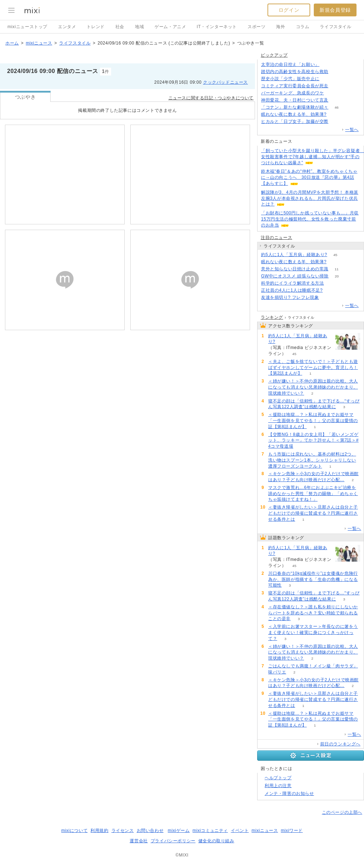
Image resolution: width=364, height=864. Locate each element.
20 (337, 276)
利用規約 (99, 830)
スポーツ (256, 26)
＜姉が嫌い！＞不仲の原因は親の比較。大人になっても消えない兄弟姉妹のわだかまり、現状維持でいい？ (313, 387)
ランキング (272, 317)
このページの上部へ (342, 812)
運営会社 (138, 840)
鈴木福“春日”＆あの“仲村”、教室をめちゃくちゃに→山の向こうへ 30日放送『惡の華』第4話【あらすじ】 (309, 177)
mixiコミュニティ (210, 830)
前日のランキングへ (340, 743)
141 (335, 114)
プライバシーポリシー (173, 840)
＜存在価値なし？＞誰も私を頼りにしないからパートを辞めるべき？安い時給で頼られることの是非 (313, 612)
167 (328, 65)
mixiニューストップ (27, 26)
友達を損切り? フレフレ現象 (290, 297)
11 (336, 269)
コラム (303, 26)
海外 (280, 26)
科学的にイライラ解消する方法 (292, 283)
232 (332, 93)
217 (327, 298)
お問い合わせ (150, 830)
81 (336, 72)
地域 (139, 26)
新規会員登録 (335, 10)
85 (331, 290)
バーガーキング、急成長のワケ (292, 92)
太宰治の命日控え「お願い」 (290, 64)
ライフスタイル (335, 26)
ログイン (289, 10)
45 (335, 255)
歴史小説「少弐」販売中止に (290, 78)
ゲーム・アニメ (170, 26)
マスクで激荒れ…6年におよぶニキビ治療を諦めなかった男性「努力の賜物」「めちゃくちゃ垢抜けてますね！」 (313, 493)
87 (336, 86)
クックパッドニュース (225, 82)
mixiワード (292, 830)
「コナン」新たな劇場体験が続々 (294, 107)
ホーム (12, 43)
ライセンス (122, 830)
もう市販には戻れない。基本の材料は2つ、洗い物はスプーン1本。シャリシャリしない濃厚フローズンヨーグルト (312, 460)
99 (327, 79)
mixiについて (74, 830)
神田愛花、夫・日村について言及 (294, 100)
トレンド (95, 26)
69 (332, 283)
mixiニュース (39, 43)
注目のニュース (276, 237)
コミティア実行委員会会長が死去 (294, 85)
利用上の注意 (278, 785)
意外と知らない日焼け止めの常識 (294, 268)
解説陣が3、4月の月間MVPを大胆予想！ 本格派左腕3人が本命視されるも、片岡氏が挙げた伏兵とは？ (309, 198)
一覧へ (352, 129)
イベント (240, 830)
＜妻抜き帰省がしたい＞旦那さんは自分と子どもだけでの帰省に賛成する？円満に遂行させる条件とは (313, 513)
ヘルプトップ (278, 777)
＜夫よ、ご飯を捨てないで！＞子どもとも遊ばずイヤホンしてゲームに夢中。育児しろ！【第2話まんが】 (313, 367)
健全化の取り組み (216, 840)
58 (336, 122)
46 (336, 107)
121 (337, 100)
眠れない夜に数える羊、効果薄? (294, 114)
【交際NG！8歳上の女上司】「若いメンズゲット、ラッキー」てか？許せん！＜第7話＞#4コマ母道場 (313, 440)
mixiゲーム (179, 830)
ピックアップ (274, 55)
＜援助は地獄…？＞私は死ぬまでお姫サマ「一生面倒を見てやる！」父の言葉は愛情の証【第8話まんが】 (313, 420)
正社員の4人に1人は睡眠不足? (292, 290)
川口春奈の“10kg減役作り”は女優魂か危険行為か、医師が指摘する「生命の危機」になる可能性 (313, 579)
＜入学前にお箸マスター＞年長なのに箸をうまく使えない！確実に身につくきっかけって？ (313, 632)
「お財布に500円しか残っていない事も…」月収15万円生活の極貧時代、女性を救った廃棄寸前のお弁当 (310, 219)
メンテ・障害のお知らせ (289, 793)
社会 (119, 26)
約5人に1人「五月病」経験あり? (294, 254)
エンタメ (67, 26)
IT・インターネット (217, 26)
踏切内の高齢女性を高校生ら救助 (294, 71)
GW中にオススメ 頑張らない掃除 (295, 276)
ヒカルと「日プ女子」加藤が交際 (294, 121)
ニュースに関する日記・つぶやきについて (211, 97)
